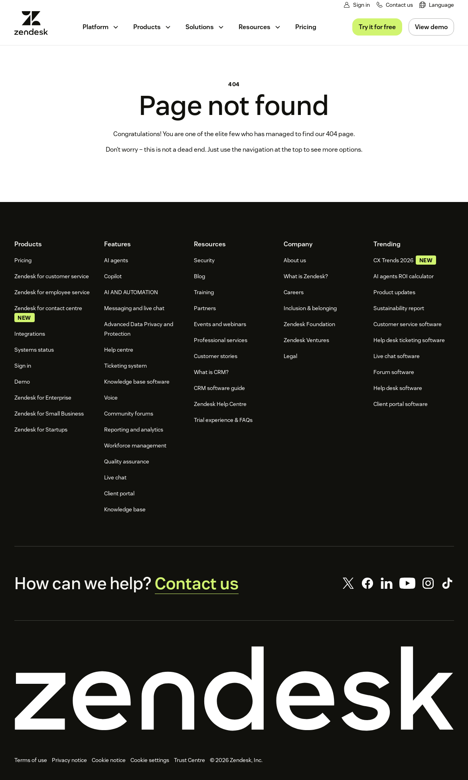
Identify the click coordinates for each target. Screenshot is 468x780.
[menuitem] (436, 5)
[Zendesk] (234, 689)
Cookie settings (149, 760)
